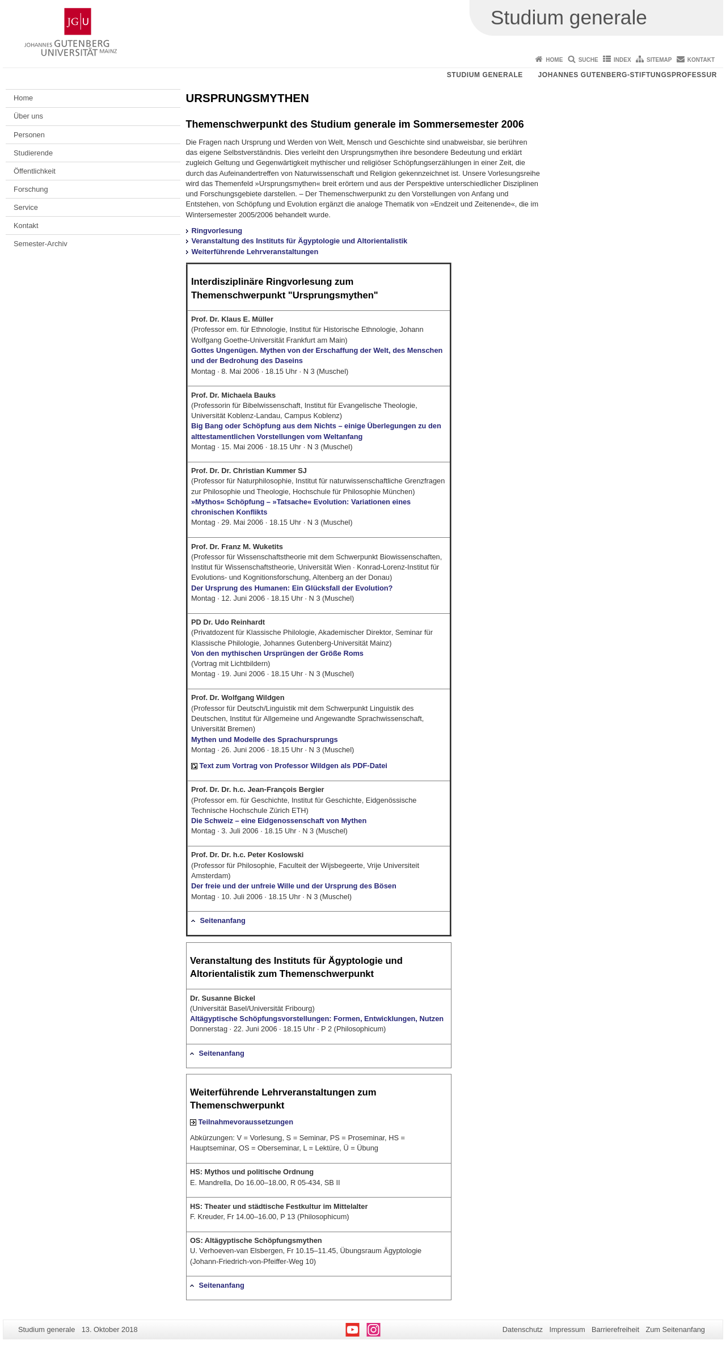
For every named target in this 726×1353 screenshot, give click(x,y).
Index (622, 60)
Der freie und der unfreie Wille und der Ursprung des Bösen (293, 886)
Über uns (28, 116)
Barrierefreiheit (615, 1329)
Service (26, 207)
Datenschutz (523, 1329)
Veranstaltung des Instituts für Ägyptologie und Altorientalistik (300, 241)
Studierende (33, 153)
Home (554, 60)
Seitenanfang (222, 920)
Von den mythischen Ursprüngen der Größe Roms (277, 653)
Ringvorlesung (217, 230)
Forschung (31, 189)
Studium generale (485, 75)
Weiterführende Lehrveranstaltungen (255, 251)
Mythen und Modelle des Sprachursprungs (264, 739)
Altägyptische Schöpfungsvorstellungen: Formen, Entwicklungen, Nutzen (317, 1018)
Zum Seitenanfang (675, 1329)
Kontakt (701, 60)
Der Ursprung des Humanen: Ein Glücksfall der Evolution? (292, 588)
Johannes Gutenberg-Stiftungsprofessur (627, 75)
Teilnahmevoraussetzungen (245, 1122)
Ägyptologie (355, 960)
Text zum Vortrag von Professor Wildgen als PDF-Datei (293, 765)
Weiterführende (224, 1092)
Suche (588, 60)
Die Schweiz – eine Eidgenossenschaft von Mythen (278, 820)
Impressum (567, 1329)
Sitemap (659, 60)
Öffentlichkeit (35, 171)
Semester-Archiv (40, 243)
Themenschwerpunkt (237, 124)
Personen (29, 134)
